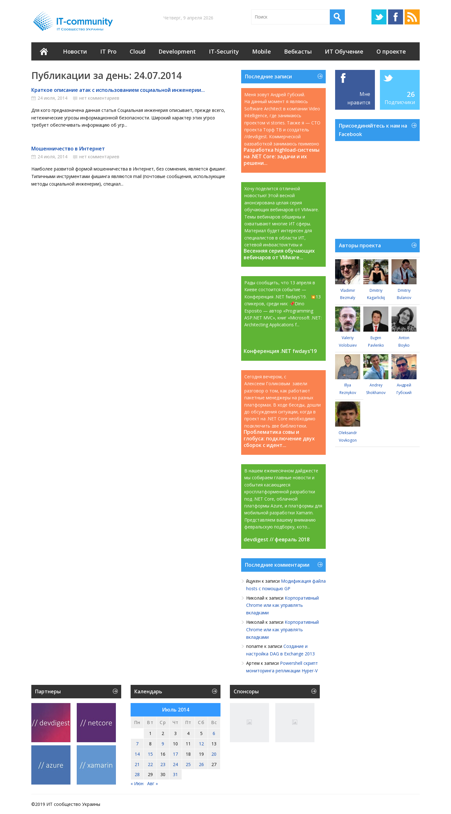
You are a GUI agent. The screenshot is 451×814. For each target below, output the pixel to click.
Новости (75, 51)
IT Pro (108, 51)
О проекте (391, 51)
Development (177, 51)
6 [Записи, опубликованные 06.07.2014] (214, 733)
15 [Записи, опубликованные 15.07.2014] (150, 754)
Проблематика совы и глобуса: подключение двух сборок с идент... (279, 438)
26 (411, 94)
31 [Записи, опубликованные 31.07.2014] (175, 774)
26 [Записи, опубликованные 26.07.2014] (201, 764)
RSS (412, 16)
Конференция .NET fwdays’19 (280, 351)
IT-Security (224, 51)
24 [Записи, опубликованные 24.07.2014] (175, 764)
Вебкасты (298, 51)
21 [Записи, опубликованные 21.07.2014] (137, 764)
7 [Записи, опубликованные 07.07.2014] (137, 744)
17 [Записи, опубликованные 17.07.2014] (175, 754)
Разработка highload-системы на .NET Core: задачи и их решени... (281, 156)
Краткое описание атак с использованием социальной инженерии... (118, 90)
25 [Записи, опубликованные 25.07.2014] (188, 764)
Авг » (152, 783)
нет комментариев (99, 98)
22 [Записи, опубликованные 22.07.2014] (150, 764)
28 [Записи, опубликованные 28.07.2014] (137, 774)
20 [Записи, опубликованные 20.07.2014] (213, 754)
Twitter (378, 16)
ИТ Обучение (344, 51)
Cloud (137, 51)
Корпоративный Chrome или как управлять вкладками (282, 605)
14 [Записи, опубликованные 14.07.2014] (137, 754)
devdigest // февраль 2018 (276, 539)
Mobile (261, 51)
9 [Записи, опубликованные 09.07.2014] (163, 744)
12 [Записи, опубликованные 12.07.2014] (201, 744)
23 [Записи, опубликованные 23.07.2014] (162, 764)
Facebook (395, 16)
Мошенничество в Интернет (68, 148)
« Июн (137, 783)
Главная (43, 51)
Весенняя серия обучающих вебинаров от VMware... (279, 254)
